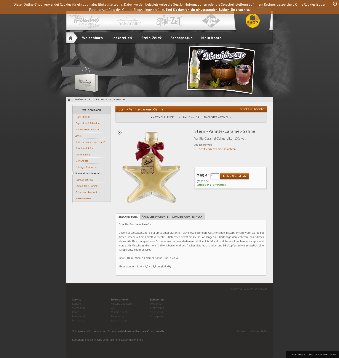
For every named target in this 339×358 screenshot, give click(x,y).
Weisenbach (92, 37)
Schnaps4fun (182, 37)
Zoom (120, 132)
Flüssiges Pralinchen (86, 167)
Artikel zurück (163, 117)
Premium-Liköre (84, 148)
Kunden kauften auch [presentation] (187, 217)
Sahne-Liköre (82, 154)
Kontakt (76, 303)
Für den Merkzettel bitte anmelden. (215, 149)
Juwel (78, 135)
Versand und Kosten (122, 303)
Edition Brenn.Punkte (87, 129)
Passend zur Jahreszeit (87, 173)
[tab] (128, 217)
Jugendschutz (119, 320)
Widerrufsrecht (119, 312)
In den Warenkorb (234, 176)
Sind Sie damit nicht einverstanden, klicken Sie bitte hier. (208, 9)
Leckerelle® (122, 37)
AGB (113, 308)
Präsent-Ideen (83, 198)
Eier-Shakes (81, 160)
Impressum (78, 320)
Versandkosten (325, 354)
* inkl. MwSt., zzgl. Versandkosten (247, 289)
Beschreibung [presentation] (128, 217)
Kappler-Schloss (84, 179)
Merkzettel (78, 316)
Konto (75, 312)
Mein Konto (211, 37)
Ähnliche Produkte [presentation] (155, 217)
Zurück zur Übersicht (252, 109)
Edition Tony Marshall (87, 185)
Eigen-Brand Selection (87, 123)
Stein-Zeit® (151, 37)
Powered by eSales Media (252, 331)
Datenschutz (118, 316)
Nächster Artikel (216, 117)
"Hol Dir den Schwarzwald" (90, 142)
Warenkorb (78, 308)
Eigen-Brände (82, 116)
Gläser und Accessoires (87, 192)
